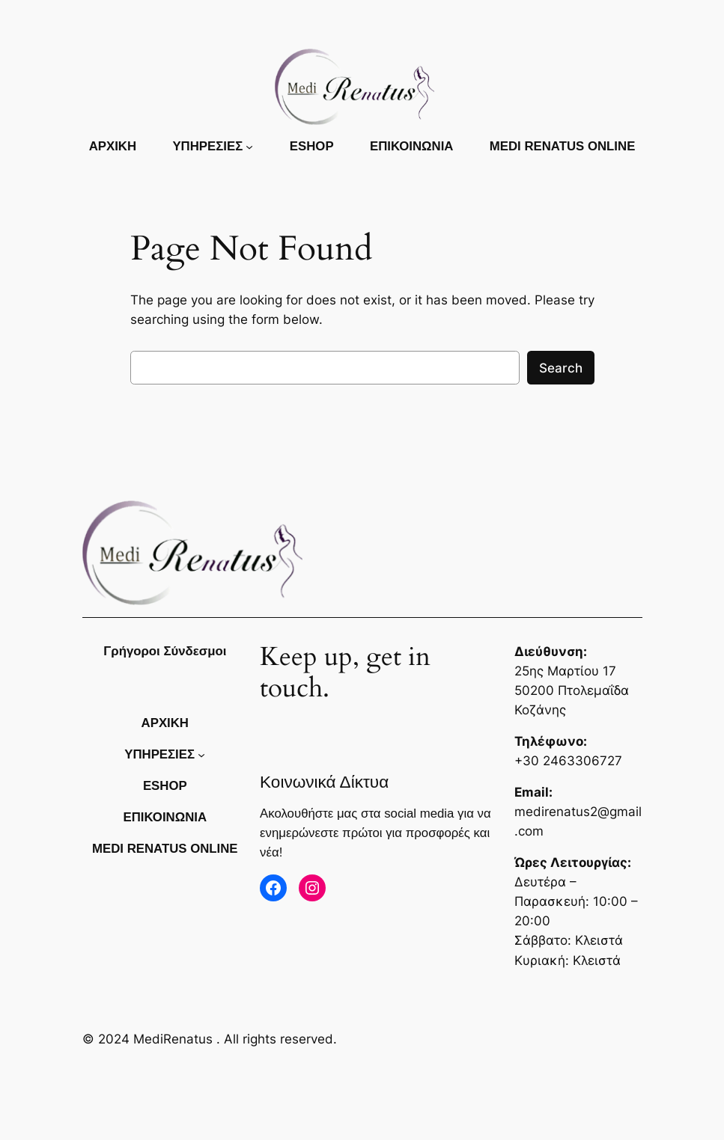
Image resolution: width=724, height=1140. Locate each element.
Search (560, 368)
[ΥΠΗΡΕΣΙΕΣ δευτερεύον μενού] (249, 146)
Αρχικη (112, 146)
